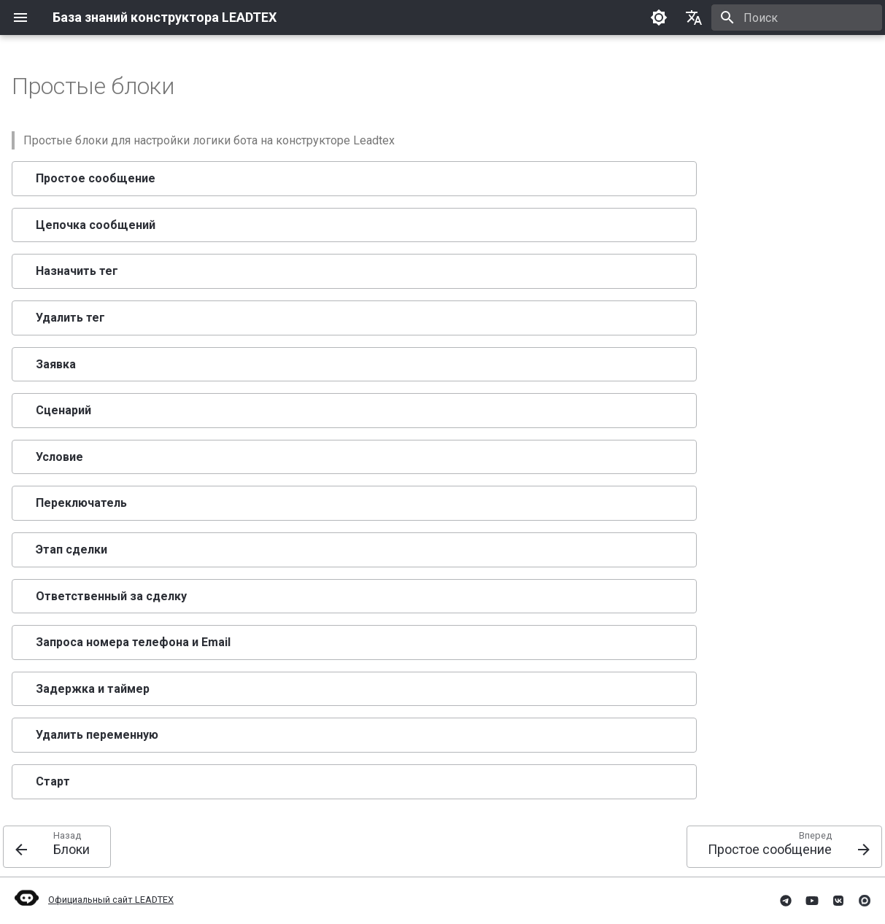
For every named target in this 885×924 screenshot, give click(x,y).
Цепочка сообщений (95, 225)
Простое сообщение (95, 178)
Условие (59, 457)
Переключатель (81, 503)
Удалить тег (70, 318)
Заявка (56, 364)
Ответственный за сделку (111, 596)
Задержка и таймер (93, 689)
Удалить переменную (97, 735)
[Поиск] (796, 17)
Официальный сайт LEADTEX (93, 899)
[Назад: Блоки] (57, 847)
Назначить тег (77, 271)
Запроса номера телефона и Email (133, 642)
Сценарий (63, 410)
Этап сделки (71, 549)
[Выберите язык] (693, 17)
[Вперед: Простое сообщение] (784, 847)
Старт (53, 781)
